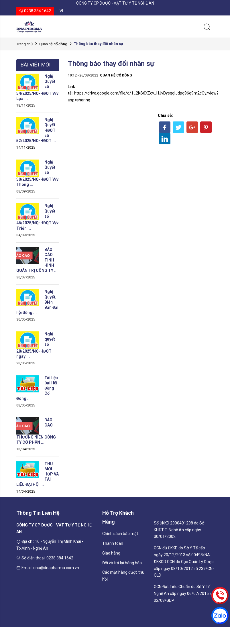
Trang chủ (24, 44)
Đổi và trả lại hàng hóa (122, 563)
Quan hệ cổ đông (53, 44)
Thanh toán (112, 543)
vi (61, 11)
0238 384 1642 (35, 11)
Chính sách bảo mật (120, 533)
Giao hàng (111, 553)
